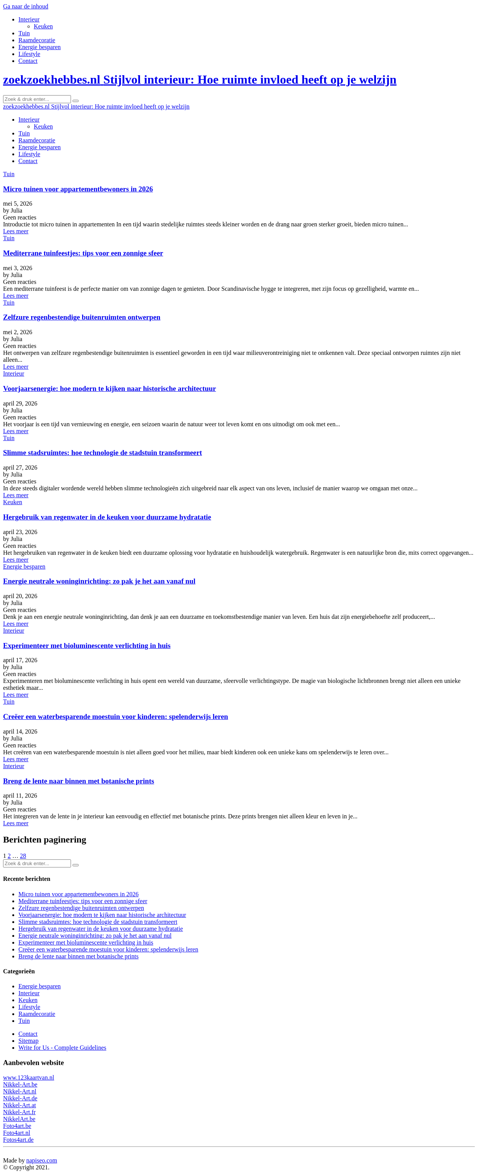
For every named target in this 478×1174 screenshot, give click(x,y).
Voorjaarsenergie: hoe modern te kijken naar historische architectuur (109, 388)
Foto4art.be (17, 1126)
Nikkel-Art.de (20, 1098)
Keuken (43, 26)
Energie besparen (39, 47)
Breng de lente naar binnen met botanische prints (78, 781)
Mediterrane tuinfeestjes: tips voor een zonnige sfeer (83, 253)
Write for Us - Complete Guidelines (62, 1047)
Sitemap (28, 1040)
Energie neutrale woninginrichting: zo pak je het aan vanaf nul (99, 581)
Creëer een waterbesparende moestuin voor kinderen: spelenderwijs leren (115, 716)
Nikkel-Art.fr (19, 1112)
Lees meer (15, 231)
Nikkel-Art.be (20, 1084)
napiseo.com (41, 1160)
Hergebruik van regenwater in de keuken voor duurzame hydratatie (107, 517)
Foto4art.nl (16, 1132)
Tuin (24, 33)
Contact (28, 61)
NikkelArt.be (19, 1119)
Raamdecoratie (36, 40)
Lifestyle (29, 54)
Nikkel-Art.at (19, 1105)
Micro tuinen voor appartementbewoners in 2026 (78, 189)
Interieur (29, 19)
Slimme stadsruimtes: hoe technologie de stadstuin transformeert (102, 452)
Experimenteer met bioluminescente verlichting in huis (87, 645)
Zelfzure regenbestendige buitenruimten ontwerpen (81, 317)
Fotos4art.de (18, 1139)
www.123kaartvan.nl (28, 1077)
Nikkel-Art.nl (19, 1091)
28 (23, 855)
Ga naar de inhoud (25, 6)
